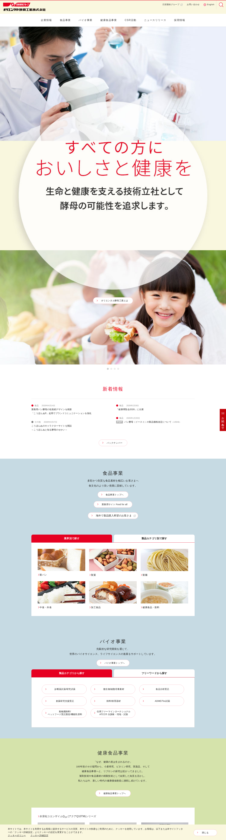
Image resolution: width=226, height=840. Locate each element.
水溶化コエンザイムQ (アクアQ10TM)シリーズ (67, 478)
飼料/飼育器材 (149, 719)
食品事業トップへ (115, 156)
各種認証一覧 (176, 720)
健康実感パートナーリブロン (126, 724)
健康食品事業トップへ (114, 455)
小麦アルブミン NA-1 (101, 554)
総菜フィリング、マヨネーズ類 (98, 719)
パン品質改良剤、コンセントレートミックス (98, 731)
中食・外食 (64, 719)
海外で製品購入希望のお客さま (114, 177)
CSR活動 (130, 20)
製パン (62, 705)
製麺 (61, 714)
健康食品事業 (108, 20)
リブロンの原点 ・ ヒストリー (127, 731)
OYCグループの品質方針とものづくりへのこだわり (181, 708)
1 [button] (107, 31)
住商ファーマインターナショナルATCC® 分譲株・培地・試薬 (154, 740)
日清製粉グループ (172, 4)
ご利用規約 (175, 797)
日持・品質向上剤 (95, 743)
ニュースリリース (155, 20)
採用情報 (179, 20)
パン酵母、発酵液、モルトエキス (98, 706)
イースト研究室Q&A (40, 773)
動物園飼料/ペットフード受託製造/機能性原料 (154, 730)
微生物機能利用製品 (96, 738)
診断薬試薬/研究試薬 (152, 700)
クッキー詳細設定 (178, 805)
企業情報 (46, 20)
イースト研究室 (38, 754)
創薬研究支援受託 (150, 714)
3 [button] (114, 31)
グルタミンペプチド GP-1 (53, 554)
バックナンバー (114, 105)
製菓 (61, 710)
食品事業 (65, 20)
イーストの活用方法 (40, 763)
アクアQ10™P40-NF (50, 510)
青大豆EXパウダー (152, 554)
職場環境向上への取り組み (181, 752)
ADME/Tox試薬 (149, 724)
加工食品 (63, 724)
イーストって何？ (39, 759)
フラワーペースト (95, 713)
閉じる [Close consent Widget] (205, 832)
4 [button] (118, 31)
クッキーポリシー (17, 835)
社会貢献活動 (176, 738)
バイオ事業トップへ (115, 325)
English (208, 4)
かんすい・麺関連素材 (97, 747)
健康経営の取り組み (179, 758)
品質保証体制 (176, 716)
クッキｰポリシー (178, 801)
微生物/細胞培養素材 (152, 705)
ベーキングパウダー (96, 725)
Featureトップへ (114, 604)
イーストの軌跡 (38, 768)
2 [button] (111, 31)
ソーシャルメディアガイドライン (181, 811)
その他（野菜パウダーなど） (98, 754)
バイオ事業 (85, 20)
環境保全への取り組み (180, 733)
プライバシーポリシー (180, 793)
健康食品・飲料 (66, 729)
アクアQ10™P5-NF (101, 510)
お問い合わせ (193, 4)
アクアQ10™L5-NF (152, 510)
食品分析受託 (148, 710)
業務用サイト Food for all (114, 166)
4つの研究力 (120, 738)
